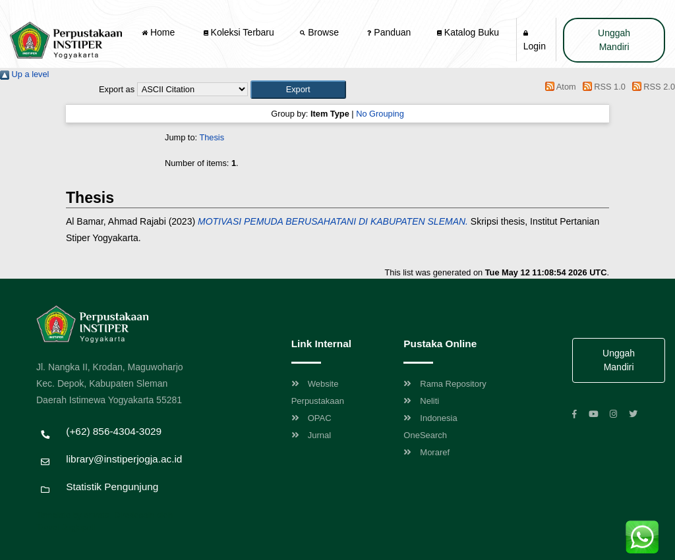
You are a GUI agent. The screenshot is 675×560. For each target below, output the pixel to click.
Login (534, 40)
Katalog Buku (468, 32)
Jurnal (311, 435)
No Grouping (380, 114)
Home (159, 32)
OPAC (311, 418)
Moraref (426, 452)
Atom (558, 87)
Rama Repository (444, 384)
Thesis (211, 137)
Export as (116, 89)
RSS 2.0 (651, 87)
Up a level (24, 74)
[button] (298, 89)
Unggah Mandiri (614, 40)
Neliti (421, 401)
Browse (320, 32)
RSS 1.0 (602, 87)
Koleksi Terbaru (239, 32)
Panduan (389, 32)
